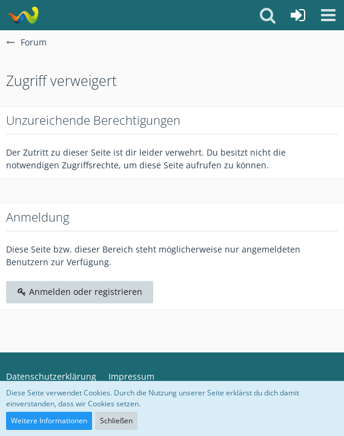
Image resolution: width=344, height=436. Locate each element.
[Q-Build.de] (23, 15)
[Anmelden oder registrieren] (298, 15)
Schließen (116, 420)
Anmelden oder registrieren (79, 291)
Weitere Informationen (49, 420)
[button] (328, 15)
